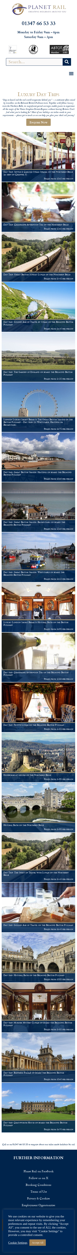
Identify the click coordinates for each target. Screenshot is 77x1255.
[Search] (67, 61)
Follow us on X (38, 1178)
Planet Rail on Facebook (39, 1171)
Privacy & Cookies (38, 1198)
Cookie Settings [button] (17, 1242)
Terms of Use (38, 1191)
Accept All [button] (37, 1242)
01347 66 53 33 (38, 23)
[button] (71, 73)
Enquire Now (38, 122)
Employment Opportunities (38, 1205)
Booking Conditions (38, 1185)
